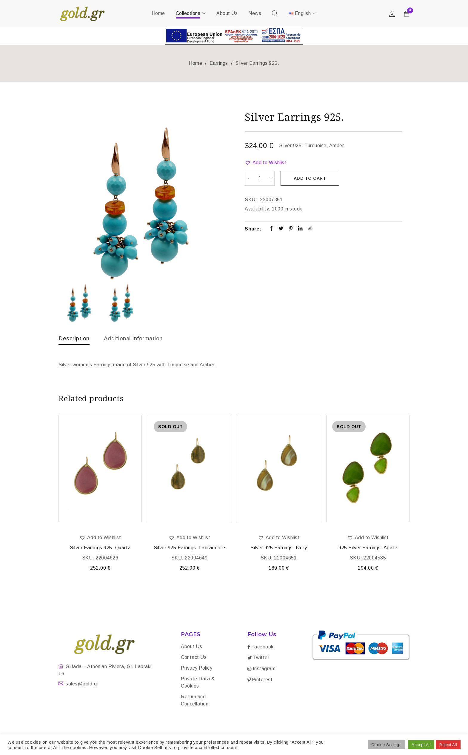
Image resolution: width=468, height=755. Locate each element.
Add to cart (310, 178)
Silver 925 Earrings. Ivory (278, 548)
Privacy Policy (196, 668)
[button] (265, 162)
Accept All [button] (421, 744)
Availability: (258, 208)
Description (75, 338)
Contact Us (194, 657)
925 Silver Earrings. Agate (367, 548)
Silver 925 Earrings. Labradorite (189, 548)
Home (195, 63)
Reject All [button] (448, 744)
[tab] (74, 339)
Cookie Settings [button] (386, 744)
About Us (191, 647)
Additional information (136, 338)
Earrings (219, 63)
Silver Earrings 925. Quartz (100, 548)
